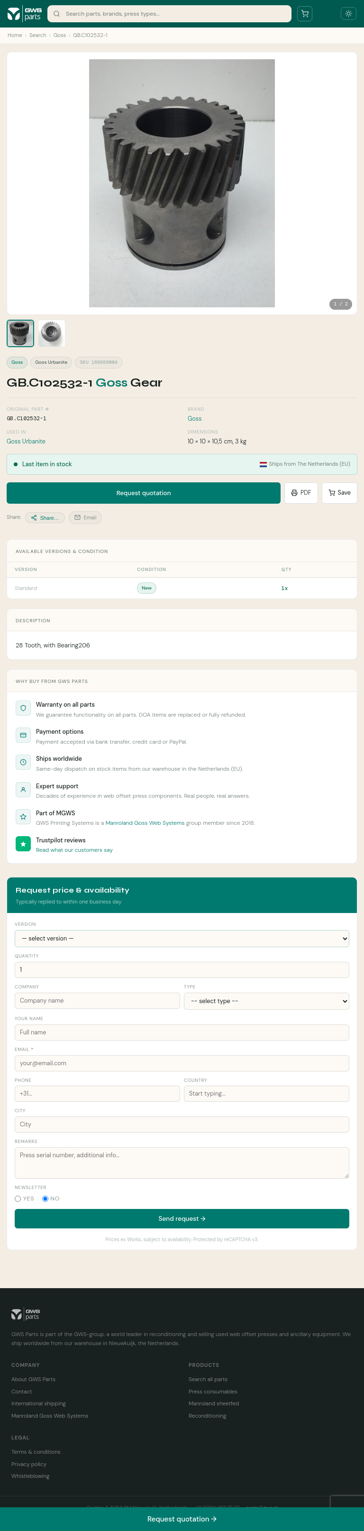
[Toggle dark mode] (348, 13)
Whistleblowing (30, 1476)
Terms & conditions (36, 1452)
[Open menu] (326, 13)
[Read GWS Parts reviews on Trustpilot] (23, 844)
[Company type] (266, 1001)
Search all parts (208, 1379)
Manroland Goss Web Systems (145, 823)
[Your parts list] (304, 13)
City (20, 1110)
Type (190, 987)
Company (27, 987)
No (51, 1198)
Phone (23, 1080)
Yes (25, 1198)
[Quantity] (182, 970)
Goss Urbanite (26, 441)
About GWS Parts (33, 1379)
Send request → (182, 1219)
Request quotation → (182, 1519)
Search (37, 35)
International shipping (38, 1403)
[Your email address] (182, 1063)
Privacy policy (28, 1464)
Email (85, 517)
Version (25, 924)
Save (339, 493)
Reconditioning (207, 1416)
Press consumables (213, 1391)
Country (195, 1080)
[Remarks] (182, 1163)
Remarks (26, 1141)
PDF (301, 493)
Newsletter (30, 1187)
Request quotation (144, 493)
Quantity (27, 956)
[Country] (266, 1094)
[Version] (182, 938)
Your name (29, 1018)
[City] (182, 1124)
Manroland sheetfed (214, 1403)
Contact (21, 1391)
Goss (60, 35)
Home (15, 35)
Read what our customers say (74, 850)
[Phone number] (97, 1094)
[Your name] (182, 1032)
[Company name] (97, 1001)
